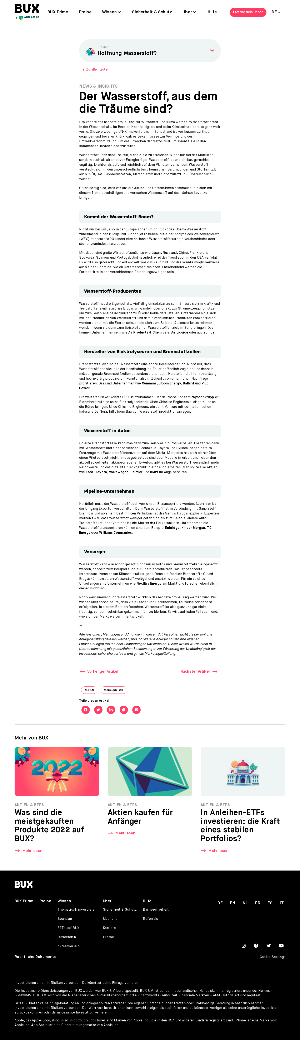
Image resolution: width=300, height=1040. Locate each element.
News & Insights (98, 86)
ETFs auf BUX (68, 928)
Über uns (110, 919)
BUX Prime (57, 12)
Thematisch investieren (77, 909)
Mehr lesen (32, 852)
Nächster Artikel (195, 672)
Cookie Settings (272, 957)
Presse (108, 937)
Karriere (109, 928)
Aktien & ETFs (29, 806)
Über (187, 12)
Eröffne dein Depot (248, 12)
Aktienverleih (69, 946)
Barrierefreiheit (156, 909)
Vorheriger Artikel (102, 672)
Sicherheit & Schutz (152, 12)
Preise (85, 12)
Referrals (150, 919)
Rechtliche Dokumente (35, 957)
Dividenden (67, 937)
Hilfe (212, 12)
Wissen (109, 12)
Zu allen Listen (94, 69)
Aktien (91, 691)
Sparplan (65, 919)
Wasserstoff (115, 691)
